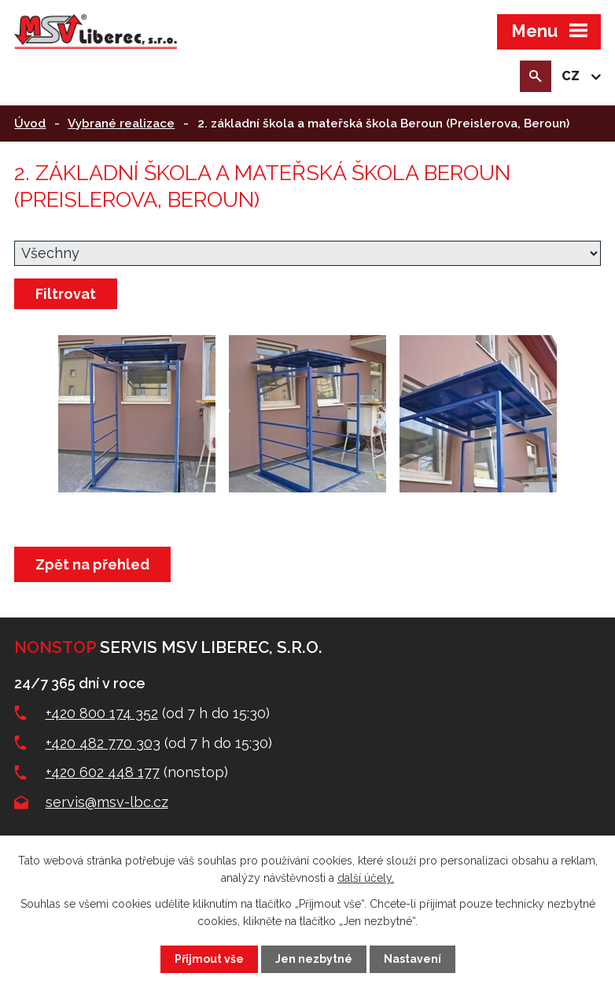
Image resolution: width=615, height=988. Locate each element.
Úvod (30, 123)
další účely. (365, 878)
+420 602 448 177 (103, 772)
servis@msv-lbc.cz (107, 802)
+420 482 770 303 (103, 743)
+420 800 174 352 (102, 713)
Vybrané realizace (121, 123)
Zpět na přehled (92, 564)
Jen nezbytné (313, 959)
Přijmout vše (209, 959)
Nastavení (412, 959)
